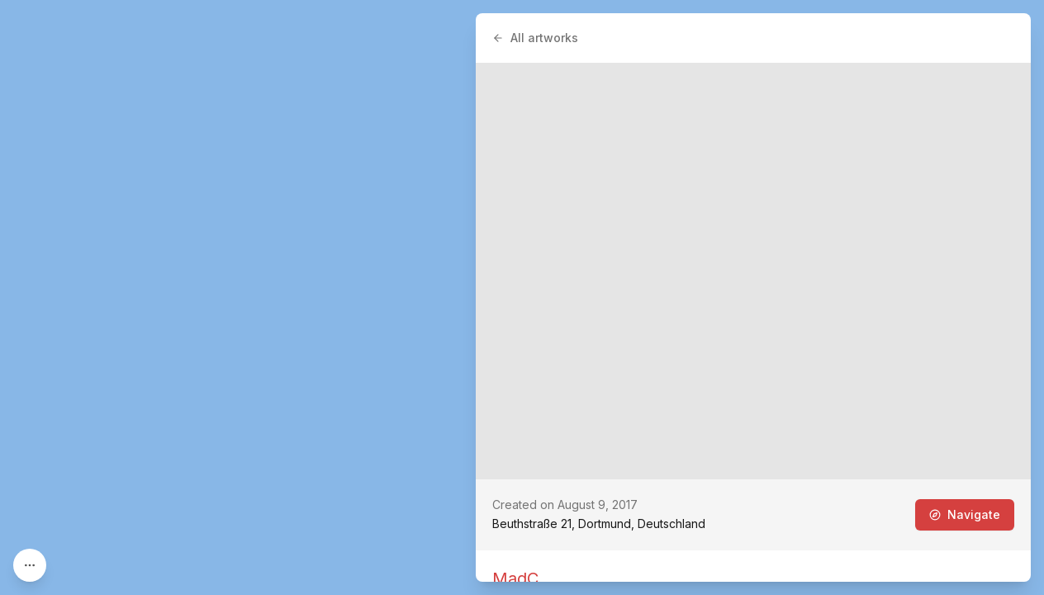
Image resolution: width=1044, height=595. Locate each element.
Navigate (964, 514)
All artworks (535, 38)
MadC (515, 578)
